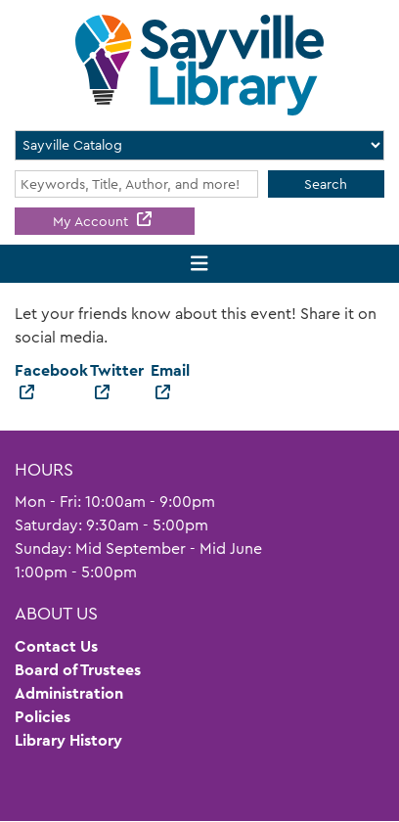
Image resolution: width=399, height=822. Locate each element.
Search (325, 184)
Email (170, 370)
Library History (68, 740)
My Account (92, 221)
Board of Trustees (78, 670)
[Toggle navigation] (200, 264)
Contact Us (56, 646)
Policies (42, 717)
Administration (69, 693)
